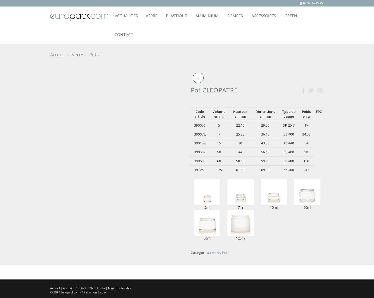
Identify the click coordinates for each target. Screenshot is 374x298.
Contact (81, 288)
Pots (225, 252)
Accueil (57, 55)
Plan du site (97, 288)
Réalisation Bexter (94, 292)
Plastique (176, 16)
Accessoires (263, 16)
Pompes (235, 16)
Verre (151, 16)
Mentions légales (119, 288)
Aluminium (207, 16)
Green (291, 16)
